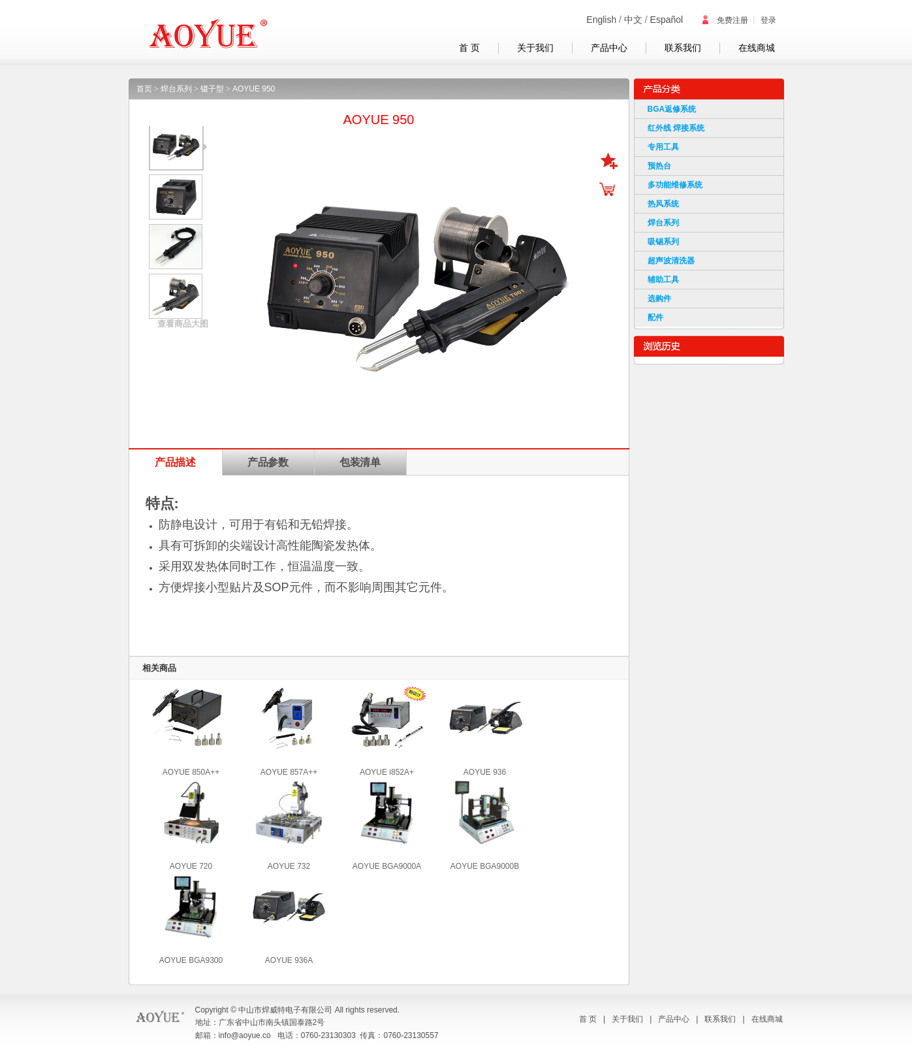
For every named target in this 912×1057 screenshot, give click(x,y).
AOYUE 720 (191, 866)
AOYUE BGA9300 (191, 960)
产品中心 (609, 48)
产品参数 (268, 462)
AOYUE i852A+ (387, 772)
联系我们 (683, 48)
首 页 (469, 48)
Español (667, 19)
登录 (768, 20)
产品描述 (176, 462)
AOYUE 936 (485, 772)
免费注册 (724, 20)
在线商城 (756, 48)
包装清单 (360, 462)
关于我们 (535, 48)
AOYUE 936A (289, 960)
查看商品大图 (182, 324)
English (601, 19)
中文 (633, 19)
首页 (144, 88)
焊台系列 (176, 88)
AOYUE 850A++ (191, 772)
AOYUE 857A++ (288, 772)
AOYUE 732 (289, 866)
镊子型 (212, 88)
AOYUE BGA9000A (387, 866)
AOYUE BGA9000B (484, 866)
